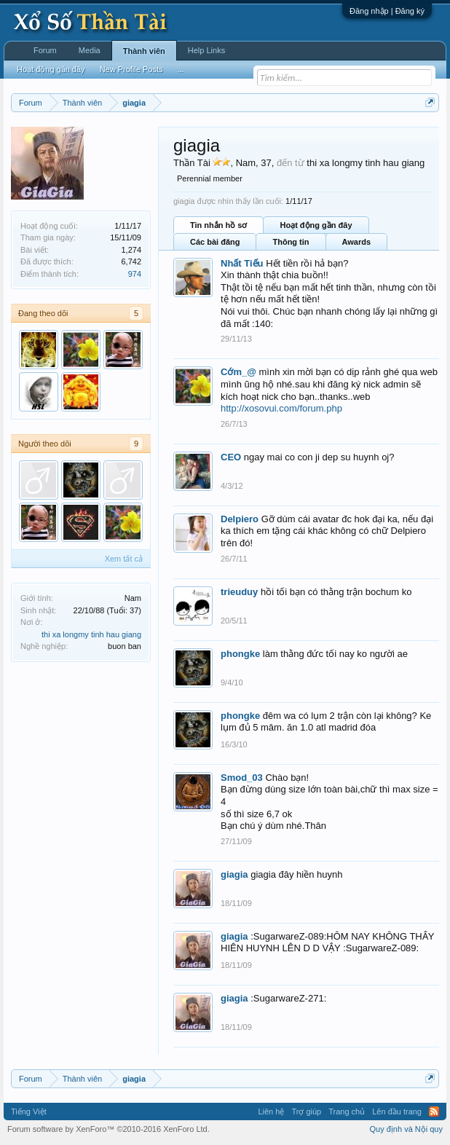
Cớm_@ (238, 371)
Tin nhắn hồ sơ (218, 225)
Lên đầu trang (397, 1111)
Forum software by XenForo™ (108, 1129)
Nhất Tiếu (242, 263)
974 (134, 273)
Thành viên (144, 51)
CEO (231, 457)
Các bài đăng (215, 241)
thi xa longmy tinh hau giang (91, 634)
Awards (356, 241)
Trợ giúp (306, 1111)
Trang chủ (346, 1111)
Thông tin (290, 241)
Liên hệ (271, 1111)
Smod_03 (242, 777)
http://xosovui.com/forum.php (281, 408)
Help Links (206, 50)
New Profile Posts (131, 69)
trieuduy (239, 591)
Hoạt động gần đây (316, 225)
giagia (234, 874)
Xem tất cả (124, 558)
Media (89, 50)
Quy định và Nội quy (406, 1129)
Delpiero (239, 519)
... (180, 69)
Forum (45, 50)
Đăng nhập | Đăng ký (387, 11)
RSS (434, 1111)
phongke (240, 653)
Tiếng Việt (29, 1111)
